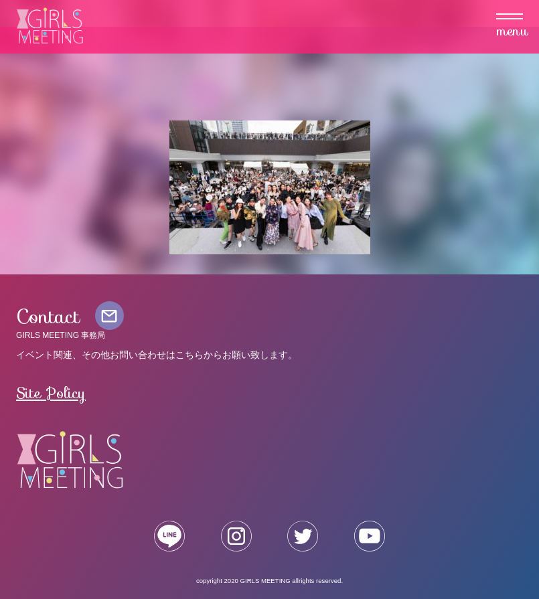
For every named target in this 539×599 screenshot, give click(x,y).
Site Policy (51, 393)
